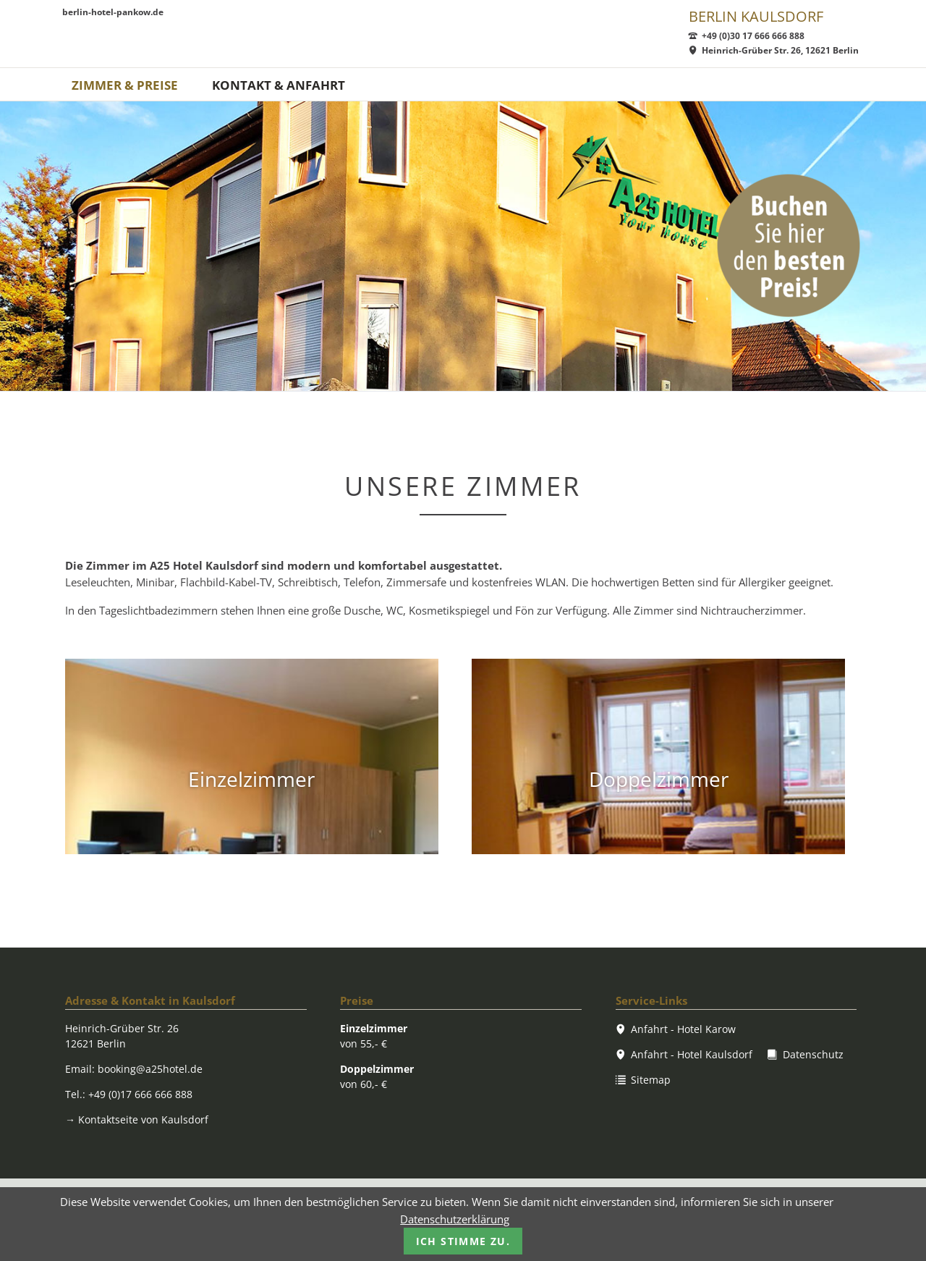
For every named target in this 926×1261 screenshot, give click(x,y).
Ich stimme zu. (463, 1241)
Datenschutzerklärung (454, 1219)
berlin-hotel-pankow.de (112, 12)
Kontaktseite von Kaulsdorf (136, 1119)
